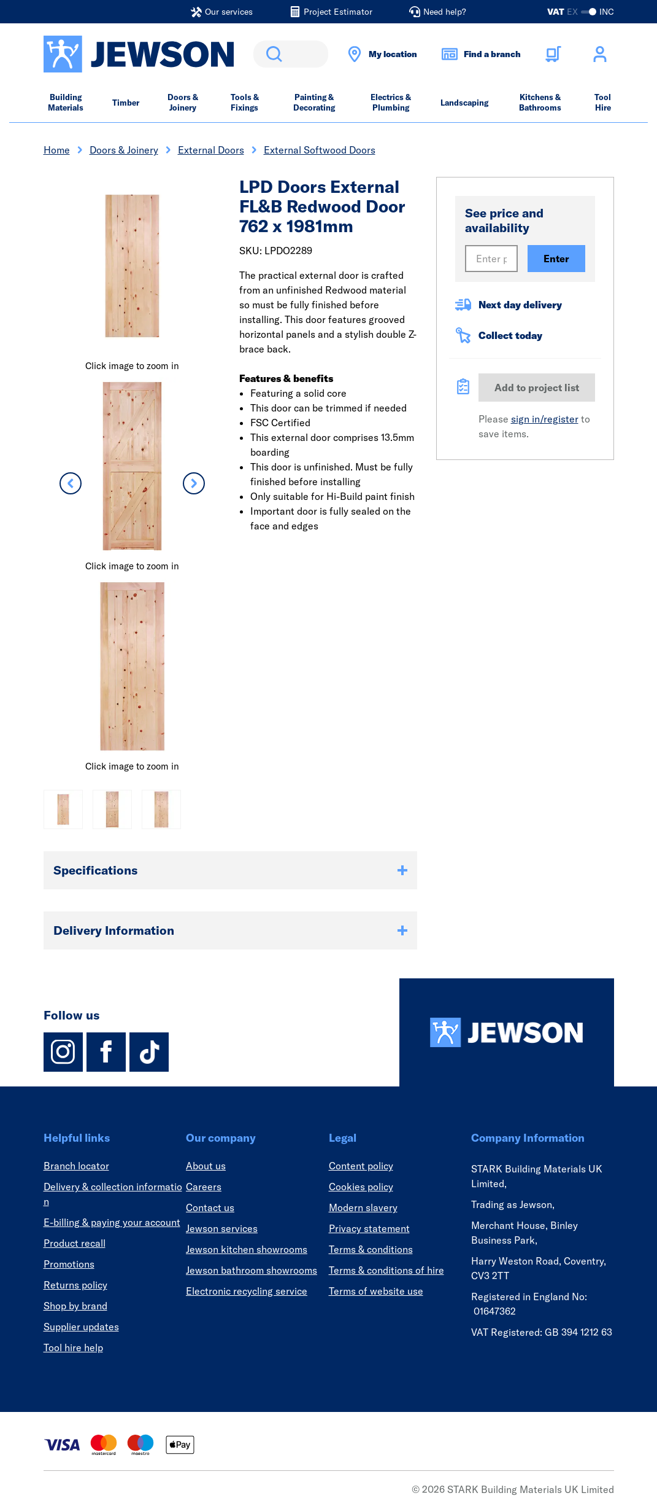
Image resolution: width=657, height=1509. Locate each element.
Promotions (69, 1264)
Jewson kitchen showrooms (246, 1249)
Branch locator (76, 1166)
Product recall (75, 1243)
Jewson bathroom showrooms (251, 1270)
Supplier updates (81, 1326)
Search (271, 54)
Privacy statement (369, 1228)
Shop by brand (75, 1306)
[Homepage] (506, 1032)
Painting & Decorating (314, 102)
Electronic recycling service (246, 1291)
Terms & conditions (371, 1249)
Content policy (361, 1166)
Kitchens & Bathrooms (540, 102)
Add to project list (536, 387)
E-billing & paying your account (112, 1222)
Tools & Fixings (245, 102)
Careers (203, 1186)
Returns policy (75, 1285)
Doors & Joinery (182, 102)
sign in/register (544, 419)
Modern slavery (363, 1207)
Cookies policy (361, 1186)
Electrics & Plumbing (391, 102)
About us (206, 1166)
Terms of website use (376, 1291)
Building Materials (65, 102)
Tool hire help (73, 1347)
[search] (290, 54)
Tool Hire (602, 102)
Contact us (210, 1207)
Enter (556, 258)
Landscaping (464, 102)
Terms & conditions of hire (386, 1270)
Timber (125, 102)
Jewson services (222, 1228)
